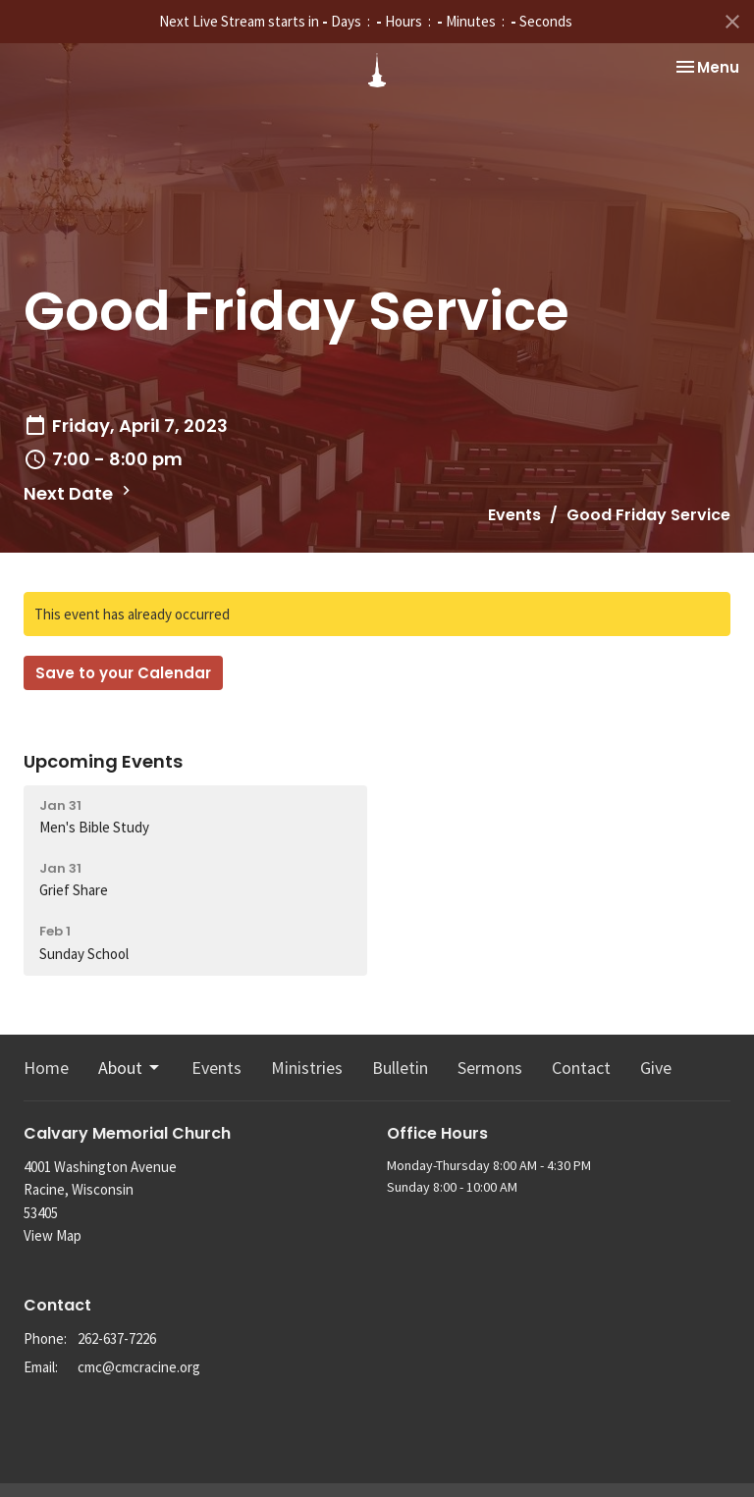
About (130, 1067)
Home (46, 1067)
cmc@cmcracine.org (139, 1367)
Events (514, 515)
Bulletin (400, 1067)
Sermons (490, 1067)
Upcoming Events (103, 761)
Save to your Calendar (123, 673)
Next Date (79, 493)
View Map (52, 1235)
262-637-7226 (117, 1338)
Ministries (307, 1067)
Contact (581, 1067)
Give (656, 1067)
